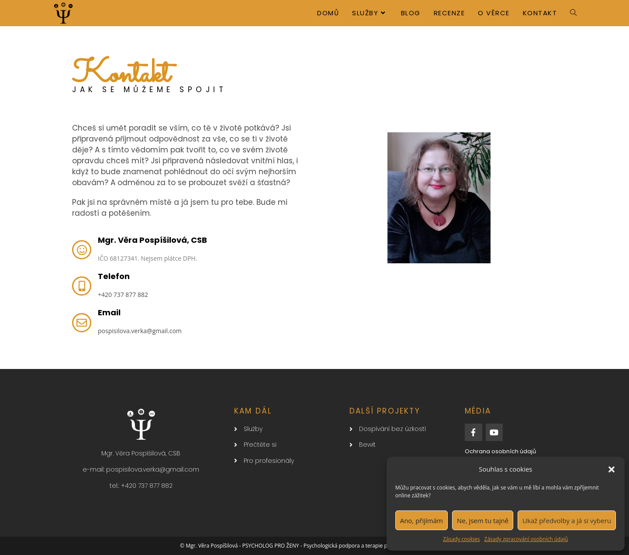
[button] (611, 469)
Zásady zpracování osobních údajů (526, 539)
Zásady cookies (461, 539)
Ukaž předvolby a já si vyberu (566, 520)
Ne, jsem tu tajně (482, 520)
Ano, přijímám (421, 520)
